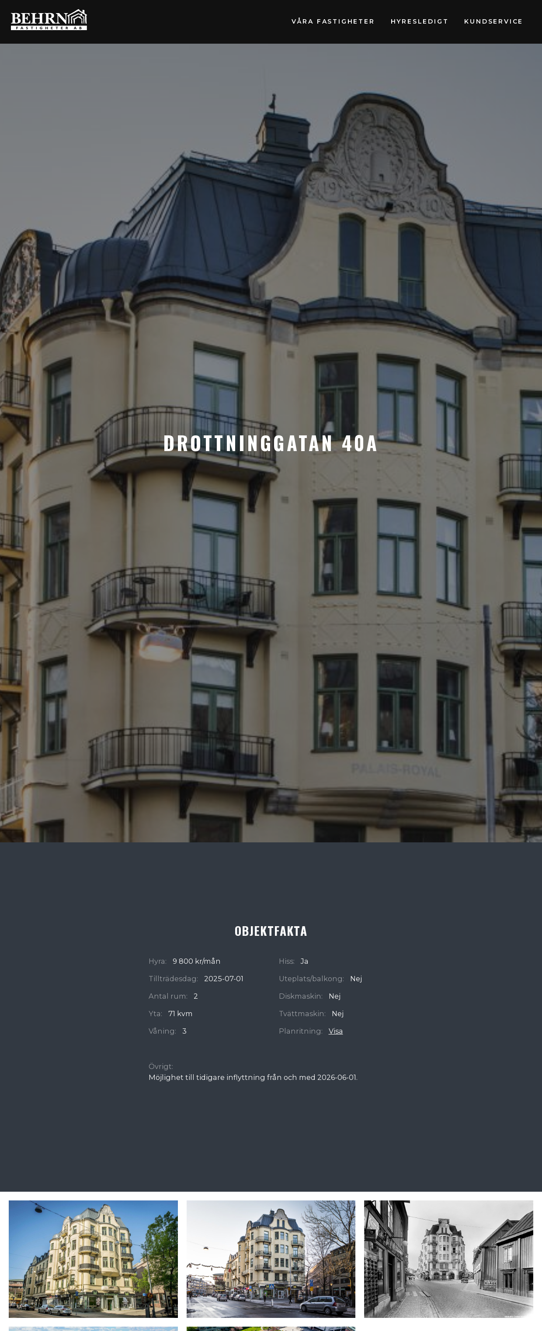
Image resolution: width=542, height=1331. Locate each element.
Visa (336, 1031)
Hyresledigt (420, 21)
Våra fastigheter (333, 21)
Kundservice (493, 21)
